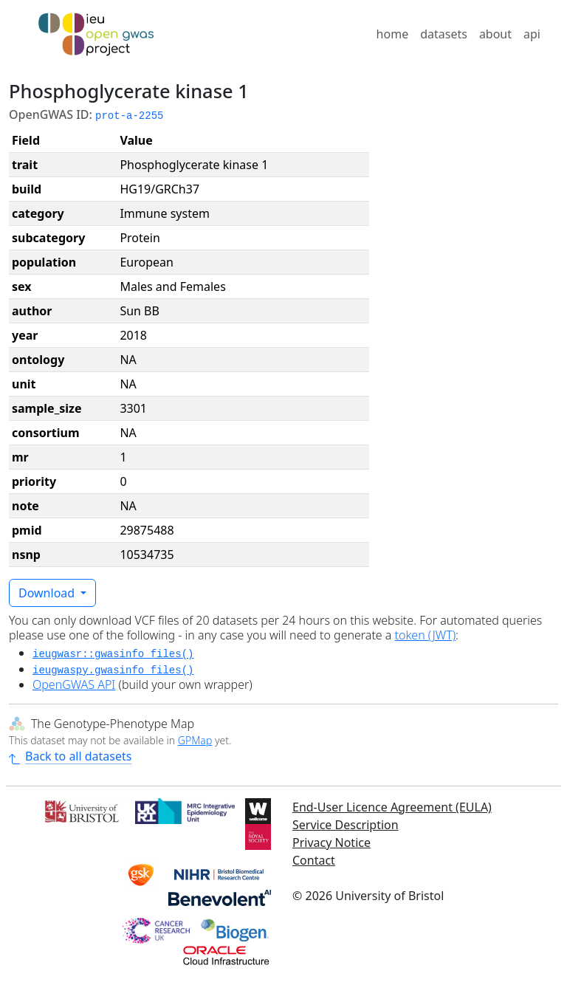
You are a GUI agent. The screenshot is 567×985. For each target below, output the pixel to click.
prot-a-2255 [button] (129, 116)
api (531, 34)
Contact (313, 860)
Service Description (345, 825)
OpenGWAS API (73, 684)
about (495, 34)
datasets (443, 34)
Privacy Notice (331, 842)
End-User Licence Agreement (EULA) (392, 807)
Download (48, 593)
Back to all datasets (70, 756)
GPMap (195, 740)
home (393, 34)
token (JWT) (425, 635)
